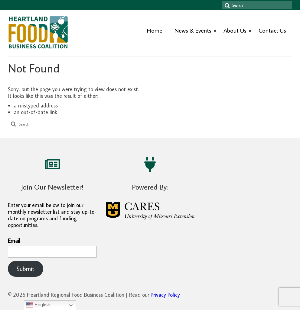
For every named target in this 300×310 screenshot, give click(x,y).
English (38, 305)
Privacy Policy (165, 294)
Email (52, 248)
